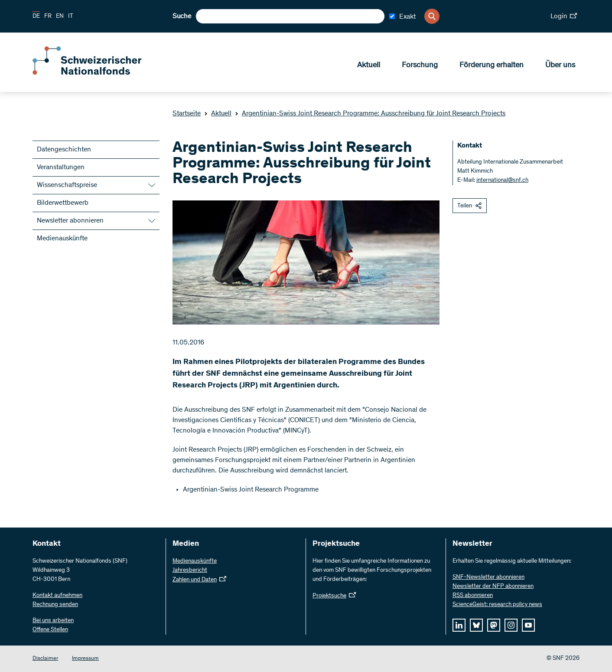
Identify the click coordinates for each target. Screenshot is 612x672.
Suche (182, 16)
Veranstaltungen (61, 167)
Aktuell (368, 65)
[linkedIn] (459, 625)
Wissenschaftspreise (67, 185)
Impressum (85, 659)
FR (48, 16)
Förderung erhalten (491, 65)
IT (70, 16)
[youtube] (528, 625)
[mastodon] (493, 625)
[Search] (431, 16)
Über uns (560, 65)
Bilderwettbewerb (62, 203)
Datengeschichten (64, 149)
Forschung (420, 65)
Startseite (187, 113)
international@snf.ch (502, 180)
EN (60, 16)
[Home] (95, 72)
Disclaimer (45, 659)
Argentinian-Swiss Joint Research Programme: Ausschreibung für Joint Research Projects (370, 113)
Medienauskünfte (62, 238)
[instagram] (511, 625)
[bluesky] (476, 625)
